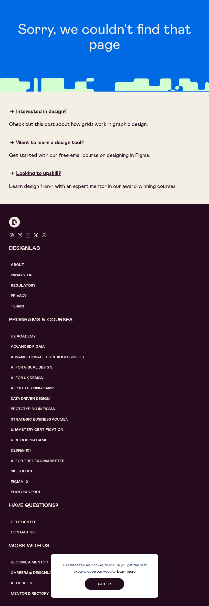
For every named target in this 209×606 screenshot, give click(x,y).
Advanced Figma (28, 346)
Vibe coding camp (29, 440)
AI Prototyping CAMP (32, 388)
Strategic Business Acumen (39, 419)
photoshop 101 (25, 492)
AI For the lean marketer (38, 461)
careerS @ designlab (33, 572)
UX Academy (23, 336)
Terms (17, 306)
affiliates (21, 583)
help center (24, 522)
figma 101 (20, 481)
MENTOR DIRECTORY (30, 593)
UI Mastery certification (37, 429)
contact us (23, 532)
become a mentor (29, 562)
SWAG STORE (23, 275)
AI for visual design (31, 367)
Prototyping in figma (33, 408)
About (17, 264)
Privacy (19, 295)
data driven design (30, 398)
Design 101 (21, 450)
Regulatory (23, 285)
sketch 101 (21, 471)
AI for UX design (27, 377)
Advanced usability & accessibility (48, 357)
